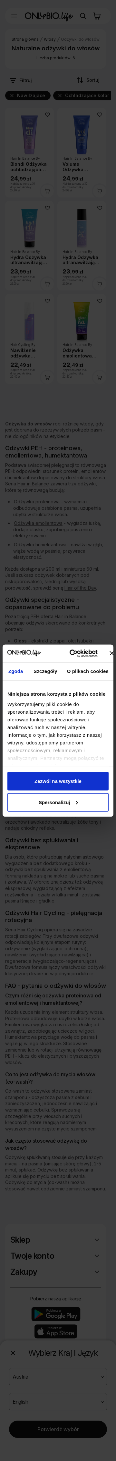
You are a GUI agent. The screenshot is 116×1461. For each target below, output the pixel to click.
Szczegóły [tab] (45, 671)
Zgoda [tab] (15, 671)
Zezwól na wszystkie (58, 781)
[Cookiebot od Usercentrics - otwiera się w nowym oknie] (72, 653)
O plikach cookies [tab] (88, 671)
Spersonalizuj (58, 802)
